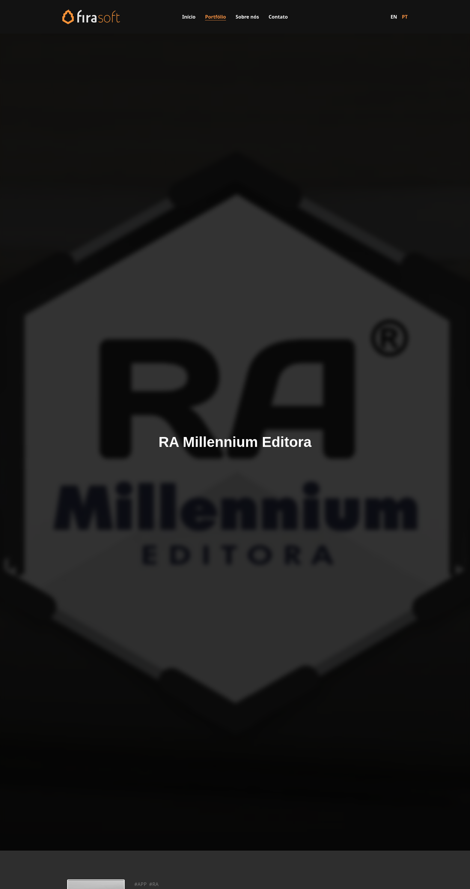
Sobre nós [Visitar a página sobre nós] (247, 16)
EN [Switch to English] (394, 16)
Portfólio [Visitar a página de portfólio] (215, 16)
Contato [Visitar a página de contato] (278, 16)
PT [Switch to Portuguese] (405, 16)
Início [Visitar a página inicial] (188, 16)
